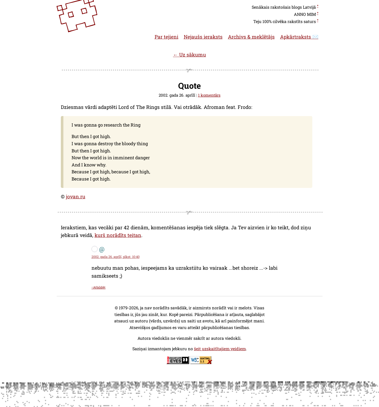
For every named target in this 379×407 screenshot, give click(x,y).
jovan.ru (75, 196)
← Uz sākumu (189, 54)
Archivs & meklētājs (251, 36)
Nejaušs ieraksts (203, 36)
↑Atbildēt (98, 287)
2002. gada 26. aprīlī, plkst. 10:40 (115, 257)
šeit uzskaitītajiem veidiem (220, 348)
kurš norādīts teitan (118, 235)
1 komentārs (209, 95)
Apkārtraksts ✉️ (299, 36)
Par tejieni (166, 36)
